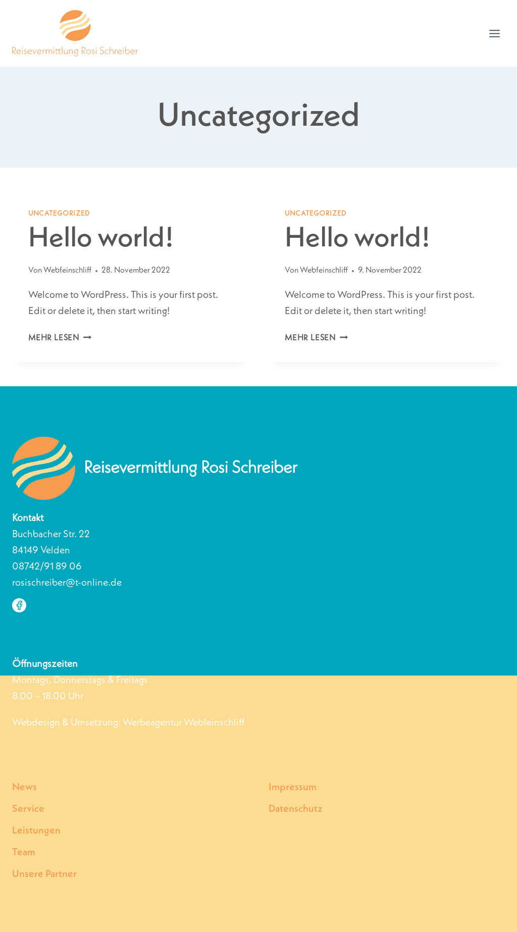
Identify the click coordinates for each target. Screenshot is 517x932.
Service (28, 809)
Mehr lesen (59, 338)
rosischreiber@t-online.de (67, 583)
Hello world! (100, 239)
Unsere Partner (44, 874)
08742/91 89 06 (47, 567)
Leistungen (36, 831)
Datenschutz (296, 809)
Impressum (293, 788)
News (24, 788)
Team (23, 853)
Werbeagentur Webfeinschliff (183, 723)
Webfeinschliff (67, 271)
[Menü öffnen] (494, 33)
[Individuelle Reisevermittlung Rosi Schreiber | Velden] (75, 33)
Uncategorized (59, 213)
